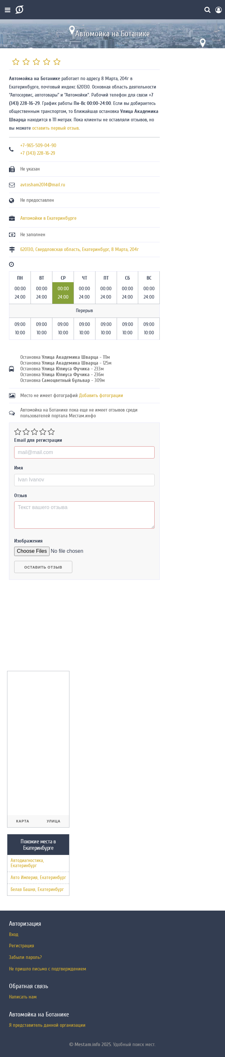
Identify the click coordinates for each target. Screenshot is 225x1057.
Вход (13, 934)
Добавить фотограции (101, 395)
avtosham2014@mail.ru (42, 185)
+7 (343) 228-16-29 (37, 153)
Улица (53, 821)
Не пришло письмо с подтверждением (47, 969)
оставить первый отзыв (55, 128)
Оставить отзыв (43, 567)
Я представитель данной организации (47, 1025)
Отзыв (20, 495)
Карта (22, 821)
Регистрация (21, 946)
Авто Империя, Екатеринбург (38, 877)
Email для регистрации (38, 440)
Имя (18, 468)
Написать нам (23, 997)
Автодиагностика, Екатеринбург (27, 863)
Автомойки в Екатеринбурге (48, 218)
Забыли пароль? (25, 957)
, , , (79, 249)
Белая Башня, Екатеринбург (37, 889)
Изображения (28, 541)
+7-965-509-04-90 (38, 145)
